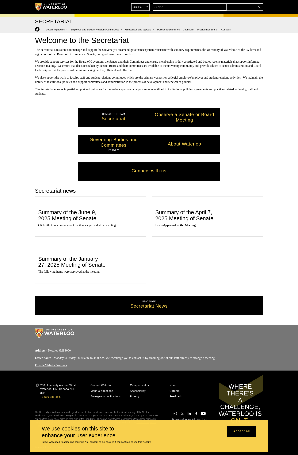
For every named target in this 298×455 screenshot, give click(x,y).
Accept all (241, 431)
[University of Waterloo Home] (51, 7)
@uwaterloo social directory (189, 419)
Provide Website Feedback (51, 365)
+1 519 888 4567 (51, 396)
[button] (232, 7)
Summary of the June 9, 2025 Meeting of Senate (67, 215)
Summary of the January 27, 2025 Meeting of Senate (71, 262)
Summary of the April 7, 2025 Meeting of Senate (184, 215)
